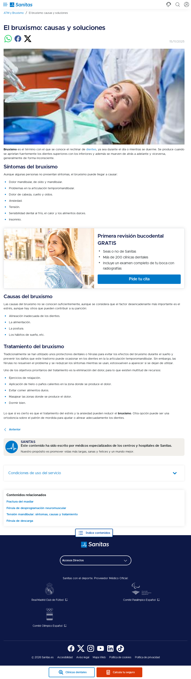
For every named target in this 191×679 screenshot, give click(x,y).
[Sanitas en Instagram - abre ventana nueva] (90, 651)
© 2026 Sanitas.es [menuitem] (42, 657)
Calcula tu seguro (124, 672)
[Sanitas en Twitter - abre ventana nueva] (80, 651)
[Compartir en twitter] (27, 41)
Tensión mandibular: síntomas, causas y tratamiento (42, 514)
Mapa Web (99, 657)
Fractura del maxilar (20, 501)
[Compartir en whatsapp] (8, 41)
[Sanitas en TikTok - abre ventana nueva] (120, 651)
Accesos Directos (73, 560)
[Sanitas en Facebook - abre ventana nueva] (71, 651)
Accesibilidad (65, 657)
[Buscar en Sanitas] (177, 4)
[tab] (168, 4)
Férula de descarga (19, 520)
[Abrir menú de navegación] (4, 4)
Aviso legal (82, 657)
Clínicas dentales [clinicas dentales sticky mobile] (76, 672)
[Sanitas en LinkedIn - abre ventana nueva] (110, 651)
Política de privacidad (147, 657)
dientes (91, 149)
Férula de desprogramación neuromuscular (36, 508)
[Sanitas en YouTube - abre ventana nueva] (100, 651)
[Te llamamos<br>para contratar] (168, 4)
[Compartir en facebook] (17, 41)
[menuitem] (15, 12)
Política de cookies (120, 657)
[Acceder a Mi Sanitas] (186, 4)
